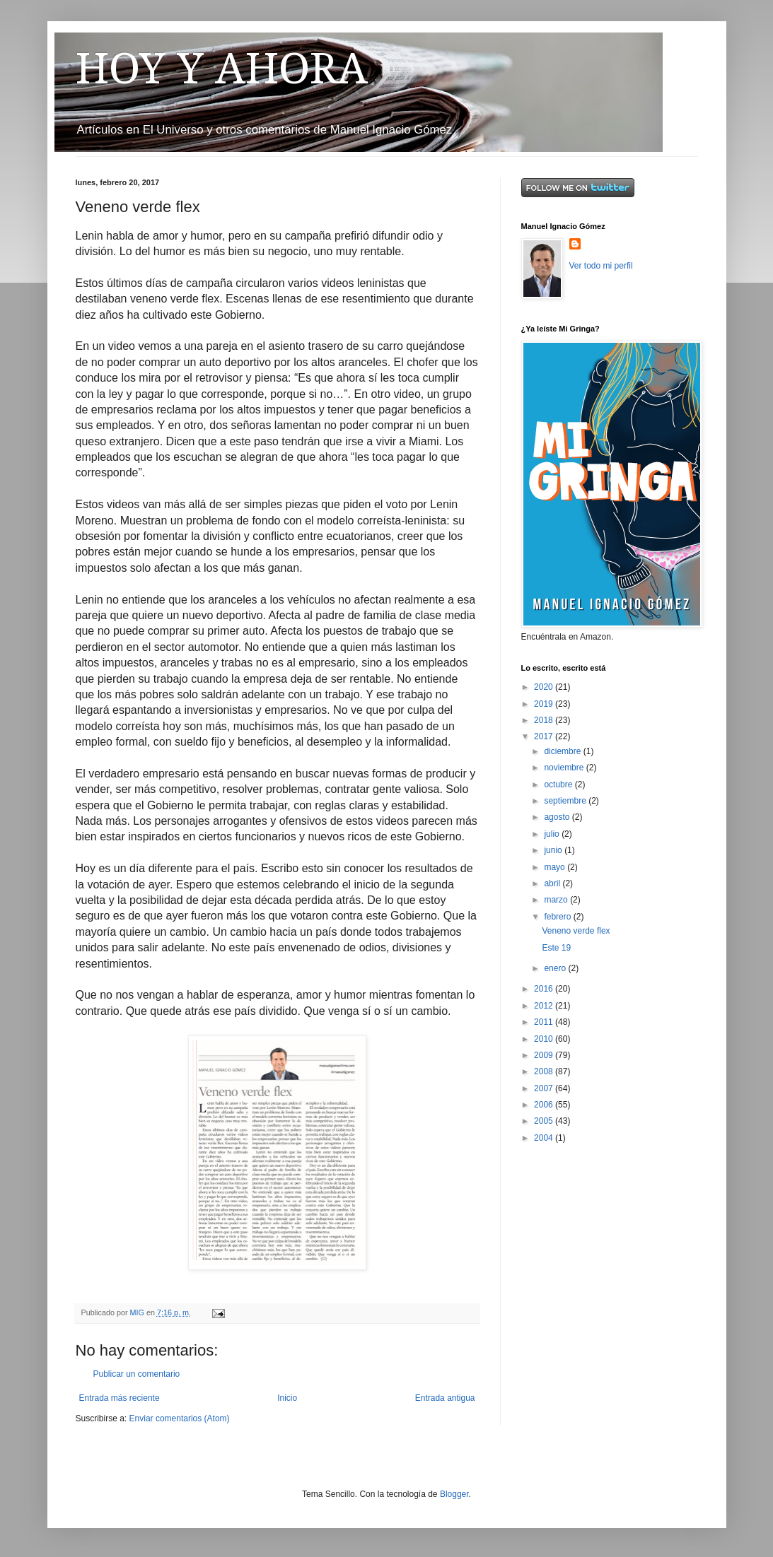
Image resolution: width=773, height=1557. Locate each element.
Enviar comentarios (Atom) (179, 1418)
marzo (557, 900)
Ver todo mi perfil (601, 266)
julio (553, 834)
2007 (544, 1088)
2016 (544, 989)
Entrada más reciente (119, 1398)
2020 (544, 687)
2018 (544, 720)
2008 (544, 1071)
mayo (555, 867)
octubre (559, 784)
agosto (557, 817)
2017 (544, 736)
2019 (544, 704)
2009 (544, 1055)
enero (556, 968)
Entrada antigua (445, 1398)
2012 (544, 1006)
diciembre (563, 751)
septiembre (566, 801)
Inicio (287, 1398)
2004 (544, 1138)
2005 (544, 1121)
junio (554, 850)
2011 (544, 1022)
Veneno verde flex (576, 931)
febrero (558, 917)
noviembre (565, 767)
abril (553, 883)
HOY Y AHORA (222, 68)
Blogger (454, 1494)
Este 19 (556, 948)
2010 (544, 1039)
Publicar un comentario (136, 1374)
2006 (544, 1105)
